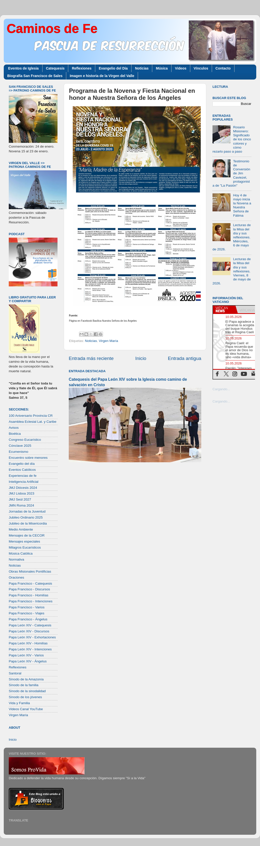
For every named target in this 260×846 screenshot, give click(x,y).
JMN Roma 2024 (21, 505)
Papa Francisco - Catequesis (30, 583)
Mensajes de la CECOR (26, 535)
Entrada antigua (184, 358)
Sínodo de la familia (23, 685)
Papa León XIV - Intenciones (30, 649)
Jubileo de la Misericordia (28, 523)
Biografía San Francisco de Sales (34, 76)
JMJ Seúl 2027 (20, 499)
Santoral (15, 673)
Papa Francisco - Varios (26, 607)
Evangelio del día (22, 464)
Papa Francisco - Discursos (29, 589)
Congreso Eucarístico (25, 440)
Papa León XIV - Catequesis (30, 625)
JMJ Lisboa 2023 (21, 493)
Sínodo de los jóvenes (25, 697)
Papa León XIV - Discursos (29, 631)
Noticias (141, 68)
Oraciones (16, 577)
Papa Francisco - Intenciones (30, 601)
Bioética (15, 434)
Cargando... (221, 389)
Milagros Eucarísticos (25, 547)
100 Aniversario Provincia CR (31, 415)
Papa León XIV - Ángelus (28, 661)
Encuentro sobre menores (28, 458)
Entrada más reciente (91, 358)
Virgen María (108, 341)
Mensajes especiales (24, 541)
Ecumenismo (18, 452)
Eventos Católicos (22, 470)
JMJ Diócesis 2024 (23, 488)
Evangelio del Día (113, 68)
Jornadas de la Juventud (27, 511)
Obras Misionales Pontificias (30, 571)
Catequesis (55, 68)
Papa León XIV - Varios (26, 655)
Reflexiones (82, 68)
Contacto (223, 68)
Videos (180, 68)
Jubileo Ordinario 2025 (26, 517)
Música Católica (20, 553)
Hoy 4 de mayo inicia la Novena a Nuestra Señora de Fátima (242, 205)
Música (162, 68)
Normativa (16, 559)
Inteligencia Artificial (23, 482)
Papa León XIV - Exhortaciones (32, 637)
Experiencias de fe (22, 476)
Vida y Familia (19, 703)
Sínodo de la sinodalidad (27, 691)
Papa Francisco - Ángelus (28, 619)
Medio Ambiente (21, 529)
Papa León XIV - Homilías (28, 643)
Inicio (140, 358)
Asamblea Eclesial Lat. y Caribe (32, 422)
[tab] (224, 309)
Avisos (14, 428)
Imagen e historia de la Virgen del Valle (102, 76)
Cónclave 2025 (20, 446)
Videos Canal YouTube (26, 709)
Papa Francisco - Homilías (28, 595)
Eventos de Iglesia (23, 68)
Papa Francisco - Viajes (26, 613)
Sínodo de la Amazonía (26, 679)
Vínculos (201, 68)
